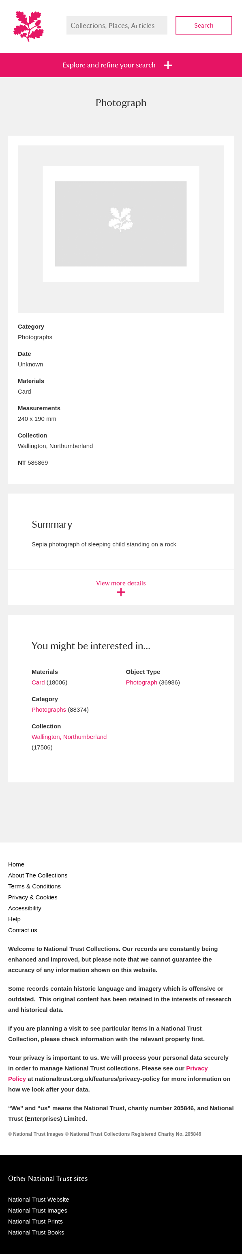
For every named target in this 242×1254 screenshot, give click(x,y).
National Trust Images (37, 1210)
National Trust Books (36, 1232)
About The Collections (37, 875)
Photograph (142, 682)
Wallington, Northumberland (69, 736)
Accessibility (24, 908)
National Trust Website (38, 1199)
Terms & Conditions (34, 886)
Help (14, 919)
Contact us (22, 930)
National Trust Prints (35, 1221)
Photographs (49, 709)
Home (16, 864)
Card (38, 682)
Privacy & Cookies (33, 897)
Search (204, 25)
